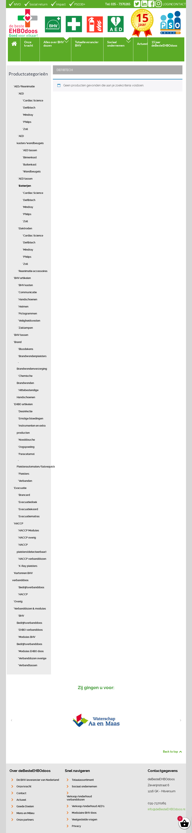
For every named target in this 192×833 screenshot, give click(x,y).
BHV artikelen (22, 278)
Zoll (25, 129)
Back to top (172, 751)
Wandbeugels (32, 171)
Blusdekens (26, 349)
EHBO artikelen (23, 404)
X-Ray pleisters (28, 566)
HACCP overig (27, 537)
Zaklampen (26, 327)
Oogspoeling (26, 447)
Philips (27, 122)
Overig (18, 601)
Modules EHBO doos (31, 651)
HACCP (18, 523)
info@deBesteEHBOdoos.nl (166, 809)
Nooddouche (27, 439)
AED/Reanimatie (24, 86)
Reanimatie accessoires (33, 271)
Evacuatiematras (29, 516)
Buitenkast (29, 164)
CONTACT (179, 4)
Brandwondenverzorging (32, 368)
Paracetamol (26, 454)
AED (21, 93)
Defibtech (29, 107)
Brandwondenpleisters (32, 356)
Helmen (23, 306)
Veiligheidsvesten (29, 320)
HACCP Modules (29, 530)
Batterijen (25, 185)
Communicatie (28, 292)
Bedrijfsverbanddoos (31, 587)
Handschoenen (28, 299)
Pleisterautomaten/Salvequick (36, 466)
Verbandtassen (28, 665)
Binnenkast (30, 157)
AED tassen (30, 150)
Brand (18, 342)
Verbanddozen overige (32, 658)
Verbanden (25, 481)
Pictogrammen (28, 313)
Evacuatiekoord (28, 509)
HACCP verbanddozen (32, 558)
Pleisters (24, 473)
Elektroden (25, 228)
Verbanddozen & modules (30, 608)
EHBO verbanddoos (31, 629)
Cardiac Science (33, 100)
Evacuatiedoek (28, 502)
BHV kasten (26, 285)
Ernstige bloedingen (31, 418)
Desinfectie (25, 411)
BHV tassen (21, 335)
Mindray (28, 114)
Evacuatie (20, 488)
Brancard (24, 495)
